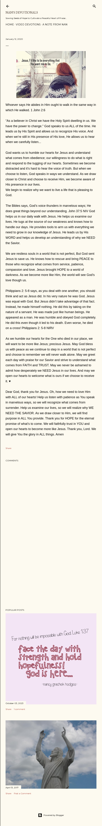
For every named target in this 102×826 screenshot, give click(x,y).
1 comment (19, 709)
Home (10, 24)
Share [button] (8, 448)
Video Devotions (28, 24)
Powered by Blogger (51, 815)
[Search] (94, 5)
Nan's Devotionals (22, 12)
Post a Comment (22, 793)
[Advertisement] (51, 575)
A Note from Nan (54, 24)
